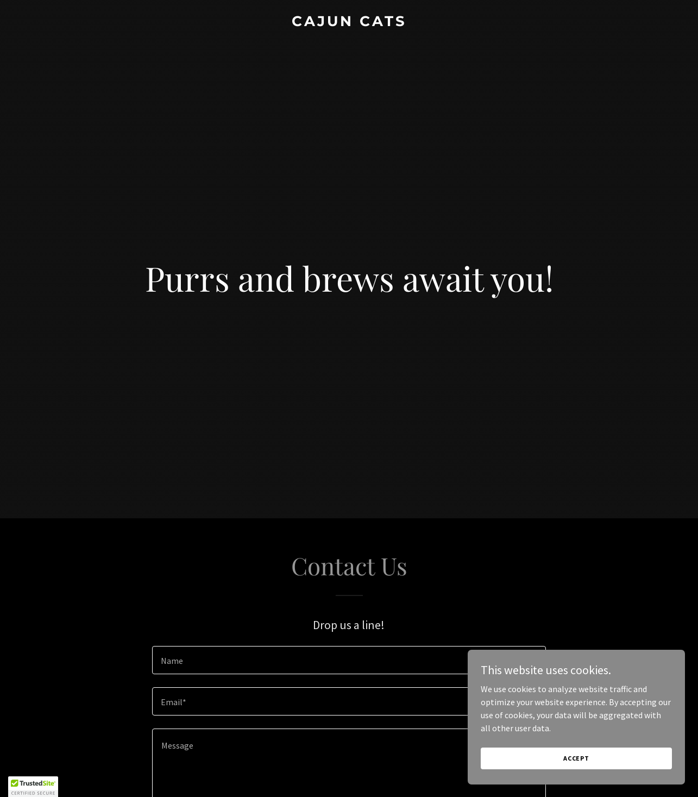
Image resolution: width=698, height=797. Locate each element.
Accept (576, 758)
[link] (349, 22)
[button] (33, 786)
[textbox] (349, 660)
